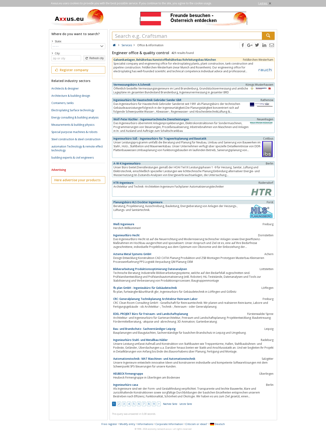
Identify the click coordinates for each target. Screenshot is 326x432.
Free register (109, 424)
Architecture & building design (70, 96)
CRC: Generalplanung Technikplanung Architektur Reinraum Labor (155, 299)
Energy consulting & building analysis (74, 117)
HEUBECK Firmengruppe (128, 374)
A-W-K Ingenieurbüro (127, 163)
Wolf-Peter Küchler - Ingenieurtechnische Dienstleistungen (151, 119)
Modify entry (127, 424)
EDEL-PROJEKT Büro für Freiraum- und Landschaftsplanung (150, 314)
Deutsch (217, 424)
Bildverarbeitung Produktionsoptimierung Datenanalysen (150, 269)
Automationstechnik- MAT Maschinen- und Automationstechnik (154, 359)
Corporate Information (169, 424)
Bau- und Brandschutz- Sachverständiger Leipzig (144, 329)
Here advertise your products (77, 180)
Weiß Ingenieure (123, 224)
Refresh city (94, 58)
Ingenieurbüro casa (125, 385)
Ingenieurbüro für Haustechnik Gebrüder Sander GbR (147, 100)
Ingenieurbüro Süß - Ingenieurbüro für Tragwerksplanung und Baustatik (159, 138)
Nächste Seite (170, 403)
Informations (145, 424)
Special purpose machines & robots (74, 132)
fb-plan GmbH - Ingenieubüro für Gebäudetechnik (145, 288)
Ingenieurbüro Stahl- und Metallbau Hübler (140, 340)
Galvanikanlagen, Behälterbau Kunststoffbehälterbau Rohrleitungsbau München (164, 60)
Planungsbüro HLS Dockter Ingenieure (138, 202)
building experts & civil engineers (72, 157)
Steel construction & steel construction (76, 139)
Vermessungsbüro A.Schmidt (132, 85)
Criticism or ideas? (196, 424)
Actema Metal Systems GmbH (132, 254)
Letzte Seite (186, 403)
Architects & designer (65, 88)
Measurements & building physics (72, 125)
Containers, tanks (62, 103)
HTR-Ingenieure (123, 183)
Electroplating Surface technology (72, 110)
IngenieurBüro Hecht (126, 235)
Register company (71, 70)
